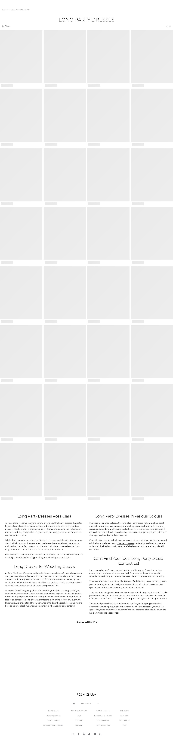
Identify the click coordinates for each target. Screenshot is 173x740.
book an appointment (114, 593)
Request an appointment (159, 3)
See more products (86, 508)
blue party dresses (106, 546)
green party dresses (122, 543)
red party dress (161, 532)
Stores (129, 3)
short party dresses (17, 543)
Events (121, 3)
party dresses (99, 565)
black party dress (126, 529)
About (137, 3)
